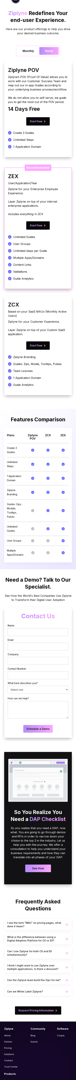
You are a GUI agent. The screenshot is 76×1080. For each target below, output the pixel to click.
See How (38, 881)
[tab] (28, 64)
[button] (38, 937)
